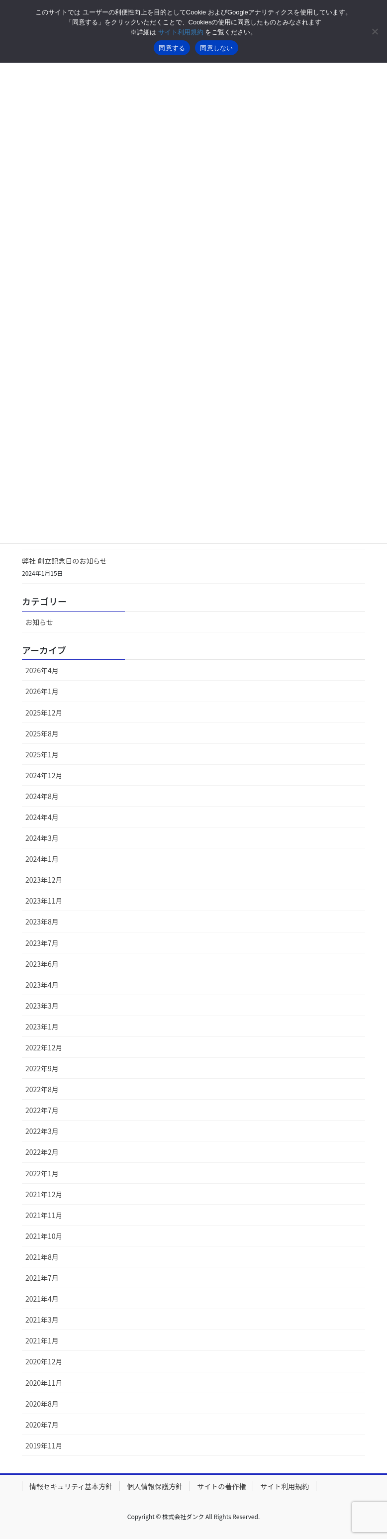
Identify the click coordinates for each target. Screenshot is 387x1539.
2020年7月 (42, 1425)
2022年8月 (42, 1089)
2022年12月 (44, 1047)
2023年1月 (42, 1026)
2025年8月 (42, 733)
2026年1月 (42, 691)
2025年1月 (42, 754)
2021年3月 (42, 1320)
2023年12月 (44, 880)
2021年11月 (44, 1215)
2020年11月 (44, 1383)
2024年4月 (42, 817)
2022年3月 (42, 1131)
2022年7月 (42, 1110)
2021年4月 (42, 1299)
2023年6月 (42, 964)
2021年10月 (44, 1236)
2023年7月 (42, 943)
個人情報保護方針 (155, 1486)
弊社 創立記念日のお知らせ (68, 561)
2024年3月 (42, 838)
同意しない (216, 48)
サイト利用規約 (284, 1486)
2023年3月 (42, 1006)
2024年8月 (42, 796)
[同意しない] (375, 31)
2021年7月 (42, 1278)
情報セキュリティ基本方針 (70, 1486)
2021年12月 (44, 1194)
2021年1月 (42, 1340)
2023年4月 (42, 985)
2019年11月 (44, 1445)
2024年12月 (44, 775)
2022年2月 (42, 1152)
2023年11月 (44, 901)
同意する (172, 48)
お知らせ (39, 622)
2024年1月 (42, 859)
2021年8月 (42, 1257)
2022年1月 (42, 1173)
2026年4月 (42, 670)
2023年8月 (42, 921)
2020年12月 (44, 1361)
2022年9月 (42, 1068)
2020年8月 (42, 1404)
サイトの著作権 (221, 1486)
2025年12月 (44, 713)
